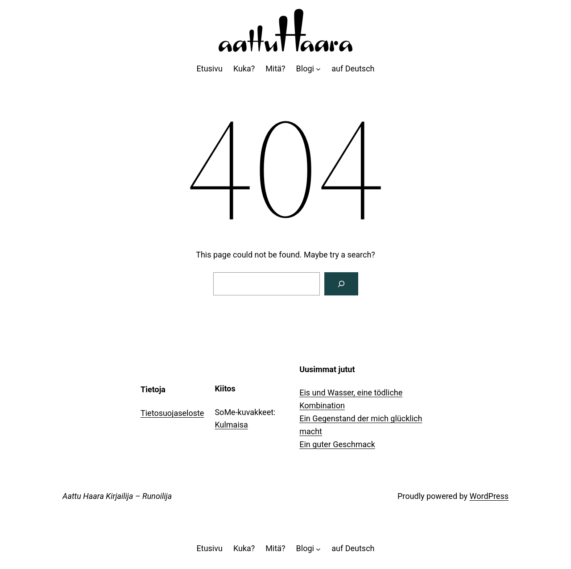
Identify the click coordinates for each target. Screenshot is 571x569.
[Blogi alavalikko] (318, 68)
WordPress (489, 496)
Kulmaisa (231, 424)
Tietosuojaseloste (172, 413)
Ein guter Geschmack (337, 444)
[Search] (341, 283)
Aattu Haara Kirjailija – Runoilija (117, 496)
